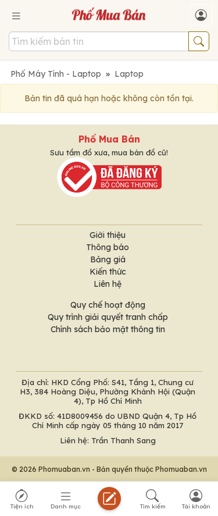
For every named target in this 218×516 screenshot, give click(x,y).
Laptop (129, 74)
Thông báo (107, 247)
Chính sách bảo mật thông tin (108, 329)
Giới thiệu (108, 235)
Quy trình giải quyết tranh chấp (108, 317)
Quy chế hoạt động (107, 305)
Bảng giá (108, 259)
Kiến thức (108, 271)
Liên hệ (107, 284)
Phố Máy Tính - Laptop (55, 74)
